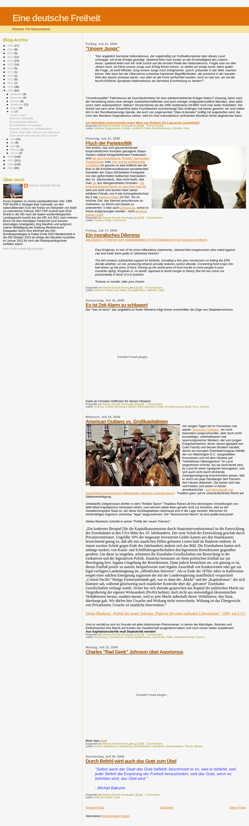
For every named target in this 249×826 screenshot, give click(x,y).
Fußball (126, 128)
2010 (10, 86)
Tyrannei (204, 406)
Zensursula (127, 207)
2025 (10, 45)
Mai (12, 142)
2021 (10, 60)
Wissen (198, 746)
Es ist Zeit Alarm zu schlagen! (117, 305)
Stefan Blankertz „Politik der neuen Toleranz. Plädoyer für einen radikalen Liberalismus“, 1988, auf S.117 (166, 613)
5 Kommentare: (155, 218)
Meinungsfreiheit (147, 406)
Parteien (98, 220)
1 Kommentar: (153, 795)
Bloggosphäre (112, 128)
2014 (10, 71)
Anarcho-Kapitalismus (106, 746)
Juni (13, 139)
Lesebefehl (137, 128)
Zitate (186, 128)
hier (103, 740)
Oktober (15, 101)
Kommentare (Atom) (116, 816)
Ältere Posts (237, 807)
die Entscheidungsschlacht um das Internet (116, 184)
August (14, 108)
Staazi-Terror (192, 406)
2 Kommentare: (155, 743)
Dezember (16, 94)
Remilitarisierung (161, 128)
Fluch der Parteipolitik (109, 143)
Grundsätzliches (137, 290)
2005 (10, 167)
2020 (10, 64)
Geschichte (158, 637)
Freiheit (109, 406)
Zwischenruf (119, 220)
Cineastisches (116, 637)
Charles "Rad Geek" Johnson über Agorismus (134, 651)
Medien (132, 406)
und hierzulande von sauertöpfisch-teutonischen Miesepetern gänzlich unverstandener (159, 491)
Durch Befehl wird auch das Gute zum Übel (131, 761)
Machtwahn (120, 406)
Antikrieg (98, 128)
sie (94, 183)
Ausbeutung (100, 637)
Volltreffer (177, 128)
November (16, 97)
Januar (14, 153)
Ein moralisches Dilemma (113, 235)
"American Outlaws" (205, 429)
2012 (10, 79)
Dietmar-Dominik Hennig (44, 185)
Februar (15, 149)
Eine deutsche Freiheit (56, 18)
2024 (10, 49)
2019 (10, 68)
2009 (10, 90)
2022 (10, 56)
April (13, 146)
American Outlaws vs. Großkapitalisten (127, 421)
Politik (147, 128)
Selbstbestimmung (184, 637)
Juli (12, 111)
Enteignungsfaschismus (138, 637)
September (17, 104)
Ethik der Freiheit (103, 290)
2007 (10, 160)
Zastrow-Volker (108, 197)
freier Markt (120, 290)
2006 (10, 164)
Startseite (166, 807)
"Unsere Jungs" (102, 48)
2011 (10, 82)
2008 (10, 156)
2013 (10, 75)
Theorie (189, 746)
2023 (10, 53)
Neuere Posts (95, 807)
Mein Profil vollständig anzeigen (23, 248)
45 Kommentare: (154, 287)
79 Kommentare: (155, 125)
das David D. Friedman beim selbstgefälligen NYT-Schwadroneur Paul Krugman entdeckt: (147, 239)
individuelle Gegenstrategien (167, 746)
